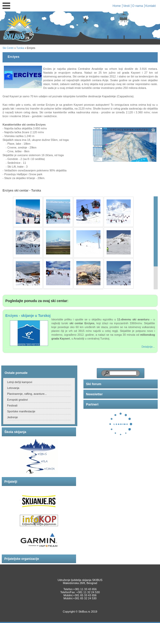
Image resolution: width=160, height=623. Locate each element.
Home (117, 6)
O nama (137, 6)
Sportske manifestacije (21, 411)
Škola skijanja (15, 432)
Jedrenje (12, 417)
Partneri (92, 404)
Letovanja (13, 387)
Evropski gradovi (17, 399)
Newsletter (94, 394)
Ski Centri (8, 48)
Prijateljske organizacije (21, 559)
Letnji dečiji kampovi (19, 382)
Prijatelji (10, 481)
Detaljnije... (148, 346)
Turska (20, 48)
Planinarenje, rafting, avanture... (27, 393)
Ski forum (93, 384)
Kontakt (150, 6)
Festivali (12, 405)
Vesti (126, 6)
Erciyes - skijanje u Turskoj (28, 316)
